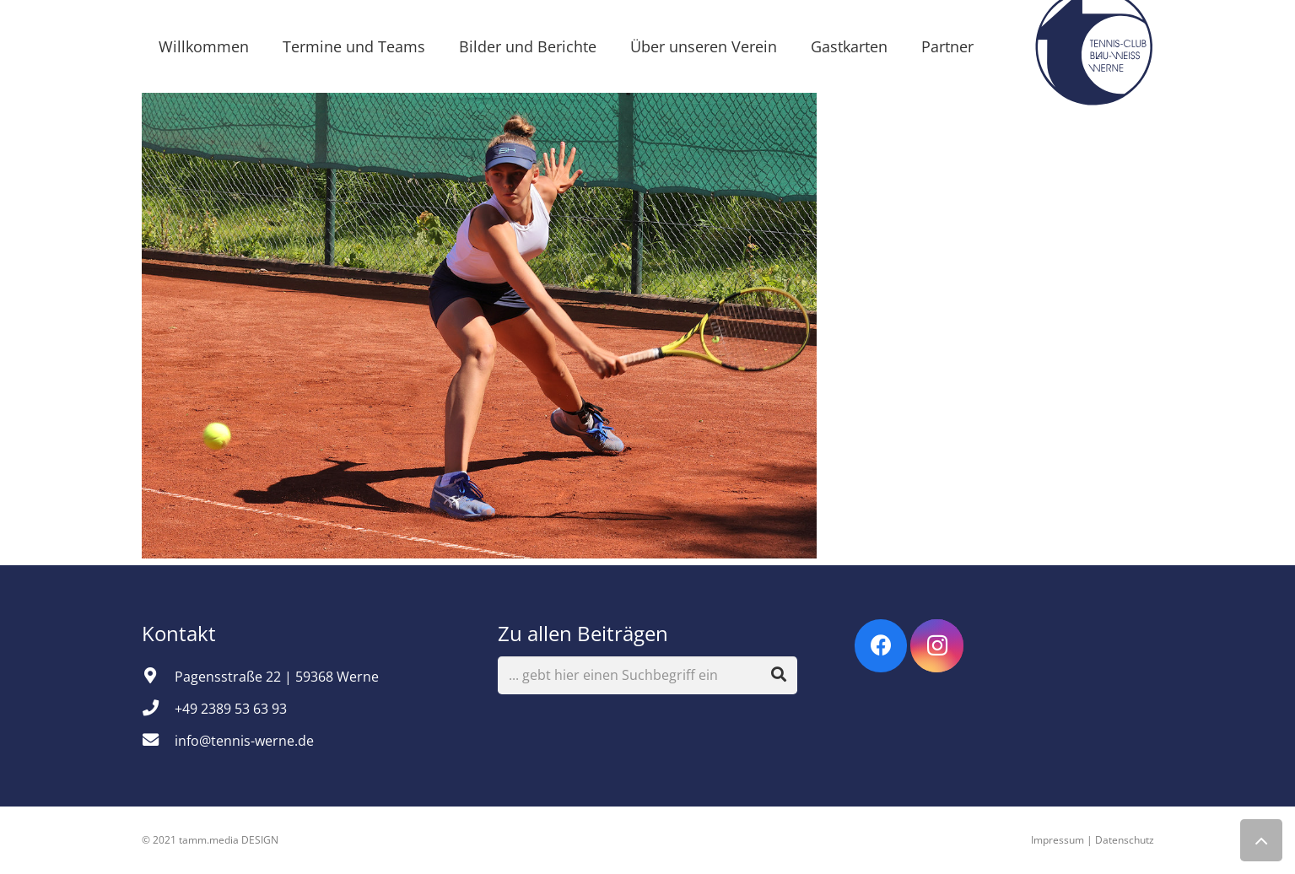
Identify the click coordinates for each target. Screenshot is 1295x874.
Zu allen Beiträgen (583, 633)
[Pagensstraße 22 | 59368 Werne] (158, 676)
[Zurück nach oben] (1261, 840)
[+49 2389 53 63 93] (158, 708)
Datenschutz (1124, 840)
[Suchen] (778, 675)
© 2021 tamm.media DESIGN (210, 840)
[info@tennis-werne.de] (158, 741)
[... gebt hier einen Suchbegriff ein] (647, 675)
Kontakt (181, 633)
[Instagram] (936, 645)
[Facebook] (881, 645)
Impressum (1057, 840)
